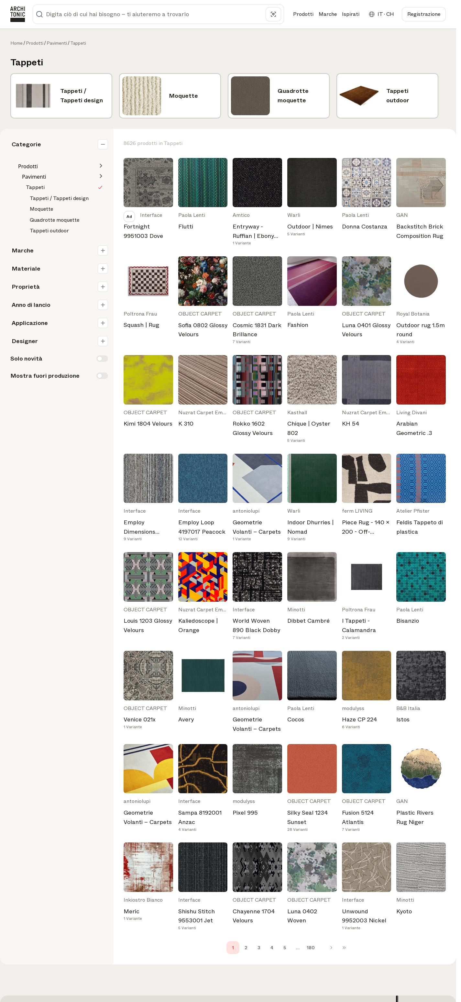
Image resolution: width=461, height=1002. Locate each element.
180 (311, 947)
